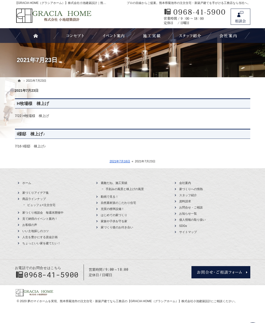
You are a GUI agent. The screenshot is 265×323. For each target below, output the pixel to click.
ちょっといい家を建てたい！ (41, 243)
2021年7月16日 (120, 161)
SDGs (183, 226)
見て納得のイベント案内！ (40, 218)
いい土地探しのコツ (35, 231)
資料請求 (185, 201)
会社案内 (185, 183)
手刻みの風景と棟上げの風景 (125, 189)
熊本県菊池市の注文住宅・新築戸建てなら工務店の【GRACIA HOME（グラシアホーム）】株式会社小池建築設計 (135, 301)
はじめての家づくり (114, 215)
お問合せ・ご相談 (191, 207)
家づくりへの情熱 (191, 189)
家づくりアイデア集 (35, 192)
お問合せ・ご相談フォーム (220, 272)
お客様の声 (29, 225)
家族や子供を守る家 (114, 221)
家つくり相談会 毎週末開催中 (42, 212)
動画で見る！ (109, 196)
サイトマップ (188, 232)
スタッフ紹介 (188, 195)
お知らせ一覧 (188, 213)
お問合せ (240, 17)
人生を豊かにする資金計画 (40, 237)
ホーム (26, 183)
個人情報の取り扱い (192, 219)
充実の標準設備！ (112, 209)
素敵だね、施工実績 (114, 183)
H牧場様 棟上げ (33, 103)
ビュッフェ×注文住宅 (41, 205)
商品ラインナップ (34, 199)
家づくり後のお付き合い (117, 227)
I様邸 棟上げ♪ (31, 134)
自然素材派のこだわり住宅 (118, 203)
